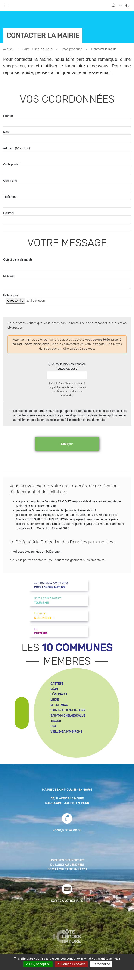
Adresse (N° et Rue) (16, 148)
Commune (10, 180)
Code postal (11, 164)
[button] (6, 4)
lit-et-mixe (59, 705)
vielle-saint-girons (66, 731)
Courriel (8, 213)
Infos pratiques (72, 49)
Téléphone (10, 196)
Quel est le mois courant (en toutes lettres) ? (67, 366)
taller (55, 721)
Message (9, 275)
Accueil (8, 49)
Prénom (8, 115)
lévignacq (58, 694)
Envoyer (67, 444)
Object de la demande (17, 259)
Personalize (101, 964)
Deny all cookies (71, 964)
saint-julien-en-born (67, 710)
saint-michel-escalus (67, 715)
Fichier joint (11, 295)
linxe (54, 699)
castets (56, 683)
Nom (6, 132)
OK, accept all (37, 964)
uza (53, 726)
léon (54, 689)
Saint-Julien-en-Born (37, 49)
